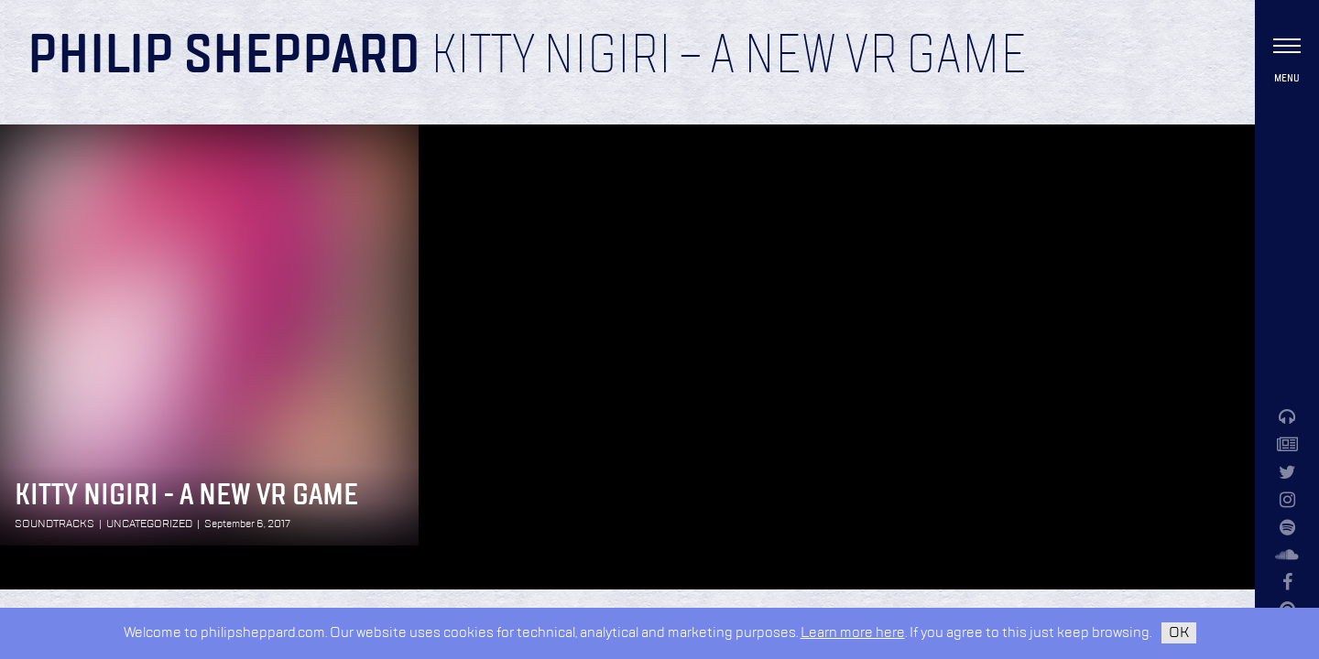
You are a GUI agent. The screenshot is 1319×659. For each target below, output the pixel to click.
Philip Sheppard (223, 56)
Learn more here (853, 633)
